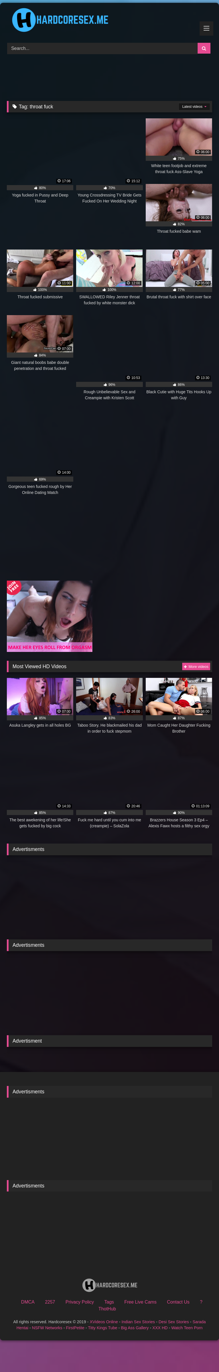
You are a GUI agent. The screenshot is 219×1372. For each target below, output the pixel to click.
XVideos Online (104, 1322)
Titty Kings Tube (102, 1328)
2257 (50, 1302)
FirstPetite (75, 1328)
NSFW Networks (47, 1328)
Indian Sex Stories (138, 1322)
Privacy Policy (80, 1302)
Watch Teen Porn (187, 1328)
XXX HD (160, 1328)
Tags (109, 1302)
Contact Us (178, 1302)
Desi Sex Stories (174, 1322)
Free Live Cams (140, 1302)
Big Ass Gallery (135, 1328)
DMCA (28, 1302)
